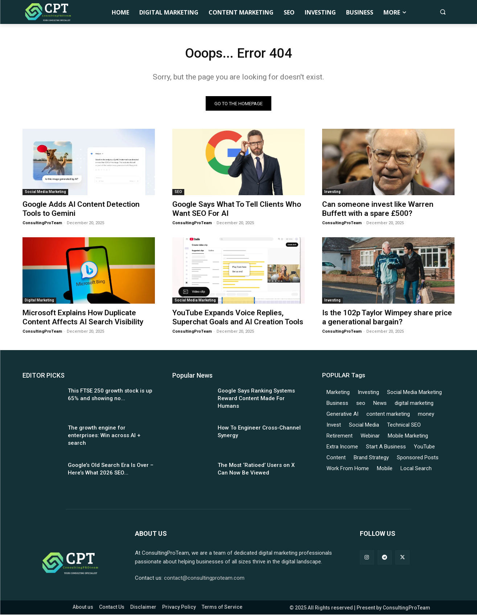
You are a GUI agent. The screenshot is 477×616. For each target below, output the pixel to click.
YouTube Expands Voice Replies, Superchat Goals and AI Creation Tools (237, 319)
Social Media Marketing (45, 194)
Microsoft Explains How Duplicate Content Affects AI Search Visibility (82, 319)
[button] (442, 11)
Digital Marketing (39, 302)
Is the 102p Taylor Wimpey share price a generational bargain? (387, 319)
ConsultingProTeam (42, 224)
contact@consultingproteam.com (204, 579)
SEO (178, 194)
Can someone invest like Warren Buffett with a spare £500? (377, 210)
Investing (332, 194)
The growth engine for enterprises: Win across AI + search (104, 437)
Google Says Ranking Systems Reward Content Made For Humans (256, 400)
